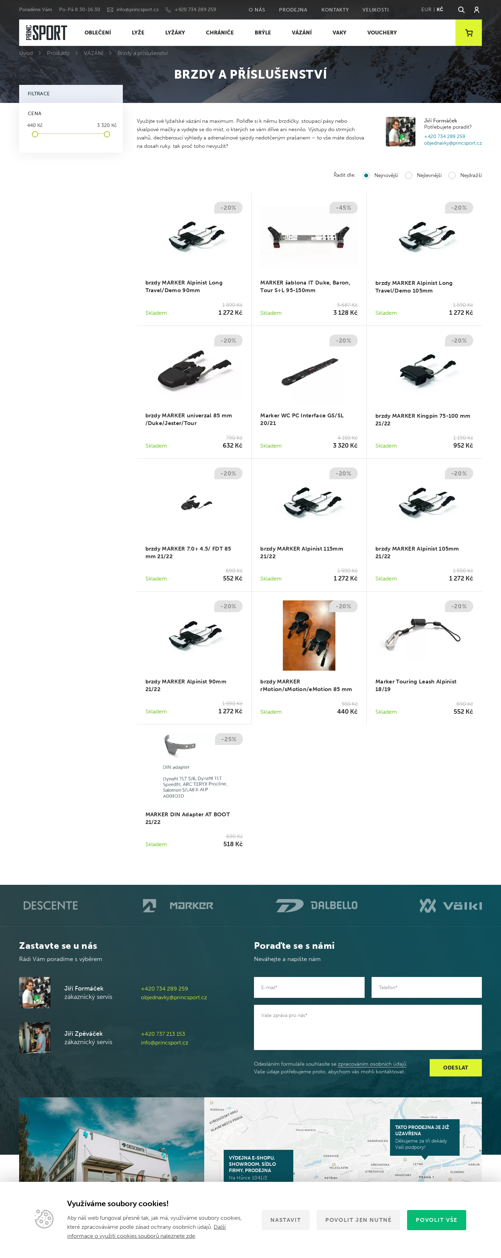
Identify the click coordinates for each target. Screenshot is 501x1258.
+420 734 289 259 (195, 10)
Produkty (58, 53)
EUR (426, 10)
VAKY (340, 33)
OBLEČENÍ (98, 33)
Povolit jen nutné (358, 1220)
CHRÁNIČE (220, 33)
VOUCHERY (382, 33)
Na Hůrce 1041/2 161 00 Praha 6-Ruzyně (258, 1171)
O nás (257, 10)
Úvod (26, 53)
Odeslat (455, 1068)
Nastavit (285, 1220)
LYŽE (138, 33)
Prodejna (293, 10)
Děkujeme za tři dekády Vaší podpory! (424, 1137)
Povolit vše (437, 1220)
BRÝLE (263, 33)
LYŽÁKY (175, 33)
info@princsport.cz (138, 10)
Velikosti (376, 10)
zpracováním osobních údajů (372, 1064)
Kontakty (335, 10)
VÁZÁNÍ (302, 33)
